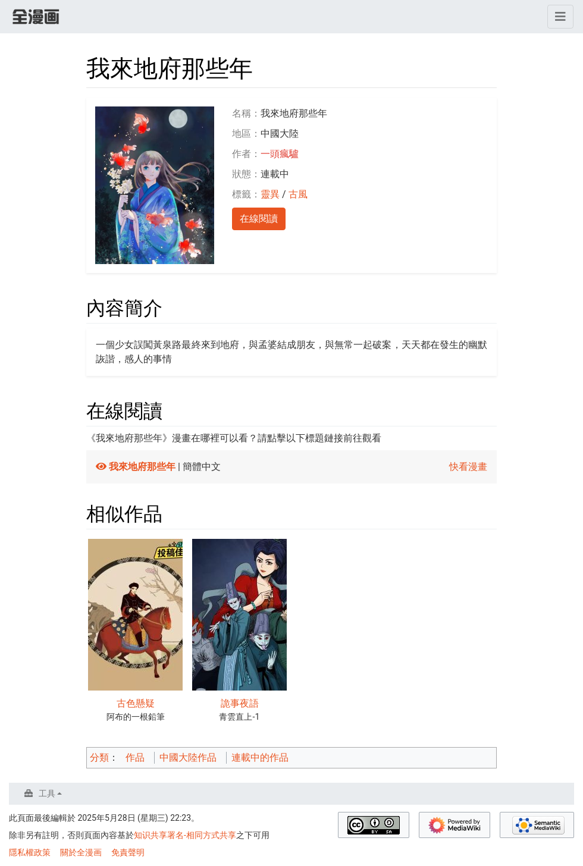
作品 (135, 757)
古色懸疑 (136, 703)
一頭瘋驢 (280, 153)
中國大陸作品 (188, 757)
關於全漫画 (81, 852)
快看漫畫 (468, 466)
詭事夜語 (240, 703)
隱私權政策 (30, 852)
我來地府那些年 (142, 466)
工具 (47, 793)
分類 (99, 757)
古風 (298, 194)
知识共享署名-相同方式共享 (185, 835)
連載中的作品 (260, 757)
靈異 (270, 194)
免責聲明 (128, 852)
